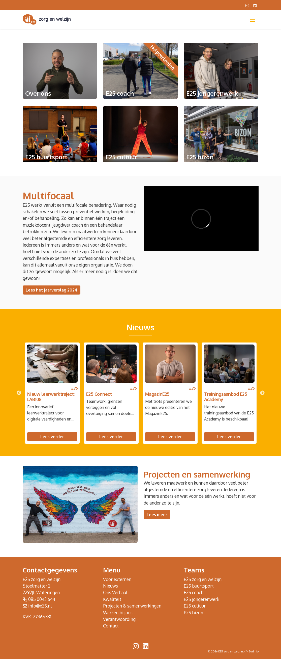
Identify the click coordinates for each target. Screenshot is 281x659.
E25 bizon (193, 612)
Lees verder (52, 436)
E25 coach (193, 592)
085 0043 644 (41, 599)
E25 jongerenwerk (201, 599)
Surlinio (254, 651)
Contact (111, 625)
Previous (18, 393)
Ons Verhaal (115, 592)
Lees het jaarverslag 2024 (51, 290)
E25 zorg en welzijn (203, 579)
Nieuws (110, 586)
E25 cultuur (195, 606)
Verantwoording (119, 619)
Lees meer (157, 514)
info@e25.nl (40, 606)
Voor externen (117, 579)
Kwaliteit (112, 599)
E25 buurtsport (199, 586)
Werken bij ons (118, 612)
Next (262, 393)
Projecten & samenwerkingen (132, 606)
